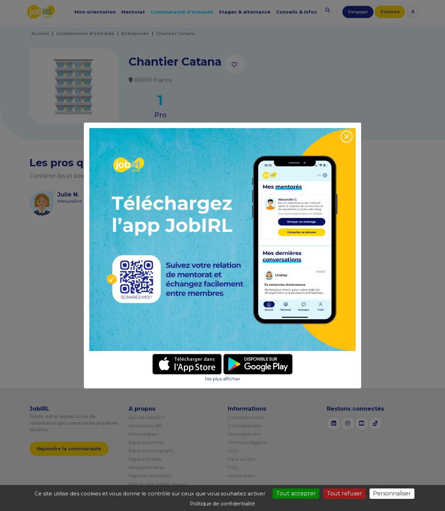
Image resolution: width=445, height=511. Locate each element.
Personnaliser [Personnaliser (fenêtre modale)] (392, 493)
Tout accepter (296, 493)
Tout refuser (344, 493)
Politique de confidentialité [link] (222, 504)
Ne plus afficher (222, 379)
